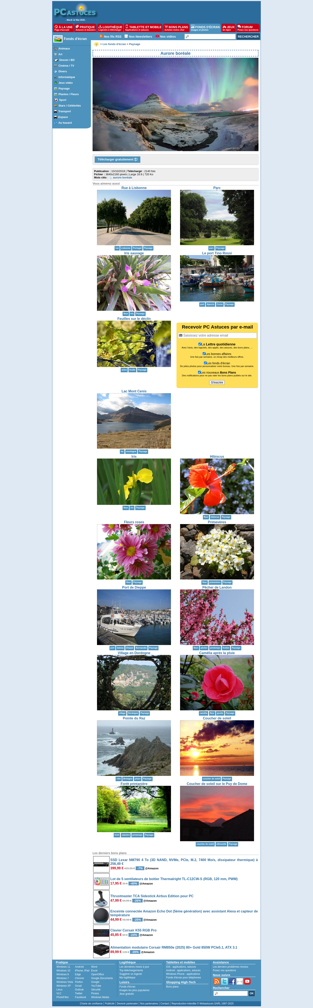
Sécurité (95, 989)
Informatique (67, 77)
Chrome (79, 978)
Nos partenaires (149, 1003)
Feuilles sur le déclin (134, 318)
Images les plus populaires (134, 990)
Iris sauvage (134, 253)
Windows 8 (62, 974)
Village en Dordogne (134, 653)
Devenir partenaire (127, 1003)
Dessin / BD (67, 60)
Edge (78, 974)
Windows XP (63, 985)
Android (79, 966)
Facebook (80, 997)
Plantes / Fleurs (69, 94)
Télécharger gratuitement (117, 160)
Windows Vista (64, 982)
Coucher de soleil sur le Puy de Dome (217, 784)
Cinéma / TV (66, 65)
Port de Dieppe (134, 587)
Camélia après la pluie (217, 653)
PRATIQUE (85, 28)
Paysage (64, 88)
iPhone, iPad (82, 970)
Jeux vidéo (66, 82)
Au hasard (65, 122)
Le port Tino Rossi (217, 253)
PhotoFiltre (62, 997)
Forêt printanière (134, 784)
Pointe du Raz (134, 718)
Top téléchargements (131, 970)
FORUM (248, 28)
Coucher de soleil (217, 718)
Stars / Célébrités (70, 105)
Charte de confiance (91, 1003)
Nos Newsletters (140, 36)
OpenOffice (97, 974)
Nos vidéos (168, 36)
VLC (58, 993)
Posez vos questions (224, 970)
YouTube (96, 985)
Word (94, 966)
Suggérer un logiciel (130, 973)
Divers (63, 71)
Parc (217, 188)
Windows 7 (62, 978)
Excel (94, 970)
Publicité (109, 1003)
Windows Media (100, 997)
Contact (164, 1003)
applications (179, 966)
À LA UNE (63, 28)
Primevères (217, 522)
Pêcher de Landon (217, 587)
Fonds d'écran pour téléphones (183, 977)
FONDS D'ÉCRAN (205, 28)
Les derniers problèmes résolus (230, 966)
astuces (191, 966)
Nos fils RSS (112, 36)
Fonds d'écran (75, 39)
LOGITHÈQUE (110, 28)
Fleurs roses (134, 522)
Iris (134, 456)
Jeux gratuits (126, 993)
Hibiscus (217, 456)
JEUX (229, 28)
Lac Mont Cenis (134, 391)
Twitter (78, 993)
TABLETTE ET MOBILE (143, 28)
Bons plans (172, 986)
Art (60, 54)
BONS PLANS (176, 28)
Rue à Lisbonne (134, 188)
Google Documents (102, 978)
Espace (63, 117)
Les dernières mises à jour (134, 966)
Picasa (95, 993)
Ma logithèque (127, 977)
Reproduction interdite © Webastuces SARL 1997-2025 (202, 1003)
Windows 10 (63, 970)
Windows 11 (63, 966)
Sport (62, 99)
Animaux (64, 48)
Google (95, 982)
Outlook (79, 989)
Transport (64, 111)
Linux (59, 989)
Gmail (78, 985)
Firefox (79, 982)
